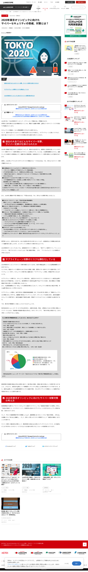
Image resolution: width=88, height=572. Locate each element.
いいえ (67, 563)
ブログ (51, 2)
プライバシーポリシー (13, 564)
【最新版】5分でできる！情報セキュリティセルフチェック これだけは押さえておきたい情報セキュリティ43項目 (80, 48)
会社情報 (57, 2)
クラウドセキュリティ (55, 8)
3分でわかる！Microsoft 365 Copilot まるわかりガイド (80, 107)
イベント (5, 521)
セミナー (46, 2)
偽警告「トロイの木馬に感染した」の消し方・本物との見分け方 (77, 70)
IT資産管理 (38, 9)
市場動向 (10, 28)
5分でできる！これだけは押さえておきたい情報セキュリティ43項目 (80, 118)
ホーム (2, 11)
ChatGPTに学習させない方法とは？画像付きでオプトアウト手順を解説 (77, 63)
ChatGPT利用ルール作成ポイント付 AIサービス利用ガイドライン (80, 130)
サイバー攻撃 (45, 9)
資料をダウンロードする (79, 111)
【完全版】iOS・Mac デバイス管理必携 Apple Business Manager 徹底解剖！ (80, 142)
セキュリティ (4, 28)
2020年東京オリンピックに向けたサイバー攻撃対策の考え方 (19, 95)
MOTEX (9, 521)
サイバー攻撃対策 (26, 28)
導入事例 (40, 2)
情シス (52, 490)
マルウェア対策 (17, 28)
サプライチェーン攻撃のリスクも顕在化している (16, 89)
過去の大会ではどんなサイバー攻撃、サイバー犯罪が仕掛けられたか (21, 83)
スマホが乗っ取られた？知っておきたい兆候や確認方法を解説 (77, 93)
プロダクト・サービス (31, 2)
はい (76, 563)
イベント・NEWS (65, 8)
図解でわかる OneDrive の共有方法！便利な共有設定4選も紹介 (77, 78)
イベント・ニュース (6, 519)
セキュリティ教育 (48, 491)
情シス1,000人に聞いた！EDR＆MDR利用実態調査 (80, 153)
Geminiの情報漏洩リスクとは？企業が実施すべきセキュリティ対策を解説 (77, 86)
